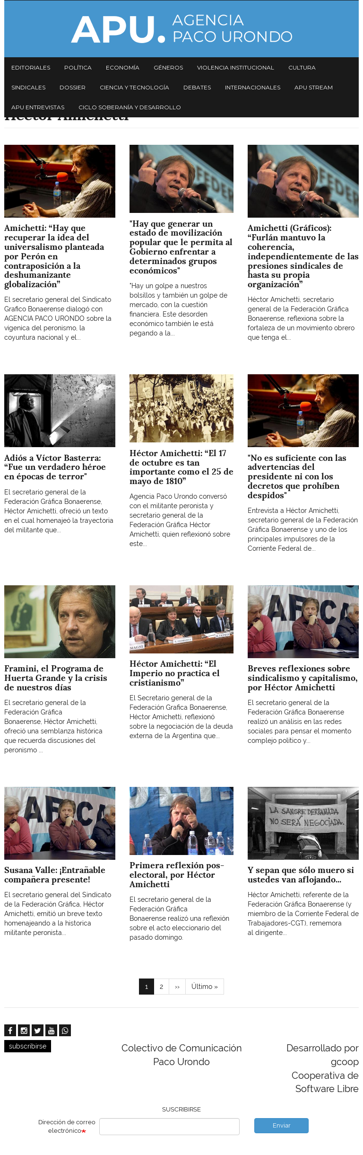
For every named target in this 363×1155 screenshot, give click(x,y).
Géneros (168, 67)
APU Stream (313, 87)
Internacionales (252, 87)
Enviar (282, 1125)
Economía (122, 67)
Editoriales (30, 67)
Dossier (73, 87)
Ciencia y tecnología (134, 87)
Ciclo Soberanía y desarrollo (129, 107)
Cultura (302, 67)
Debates (197, 87)
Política (78, 67)
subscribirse (27, 1046)
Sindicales (28, 87)
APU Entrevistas (37, 107)
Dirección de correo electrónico (66, 1127)
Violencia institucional (235, 67)
